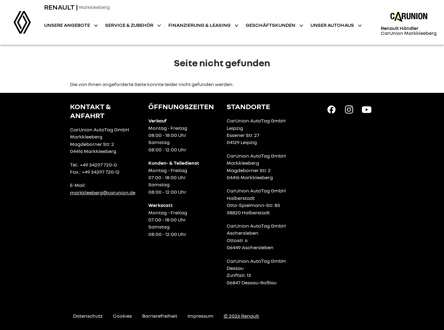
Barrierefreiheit (159, 316)
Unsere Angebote (67, 25)
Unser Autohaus (332, 25)
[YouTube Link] (366, 109)
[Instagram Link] (349, 109)
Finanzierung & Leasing (200, 25)
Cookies (122, 316)
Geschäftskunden (271, 25)
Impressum (200, 316)
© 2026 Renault (241, 316)
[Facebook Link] (331, 109)
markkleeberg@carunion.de (102, 192)
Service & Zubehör (129, 25)
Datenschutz (88, 316)
